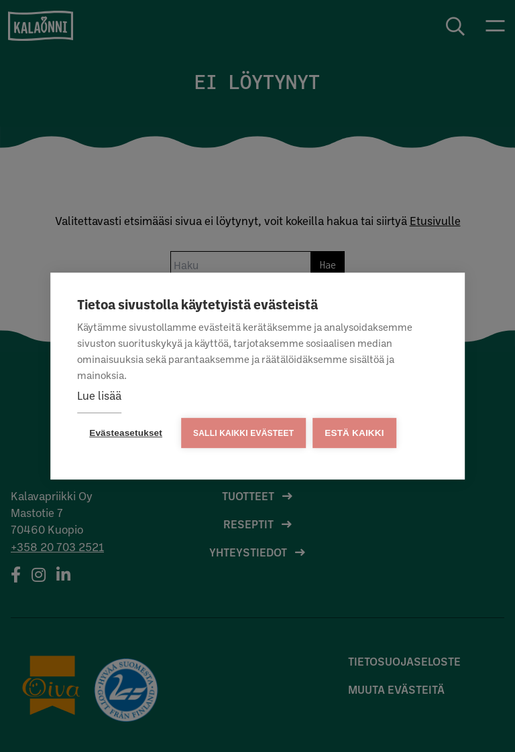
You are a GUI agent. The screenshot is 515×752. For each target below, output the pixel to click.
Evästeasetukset (125, 433)
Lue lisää (99, 395)
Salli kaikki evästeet (243, 433)
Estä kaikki (354, 433)
